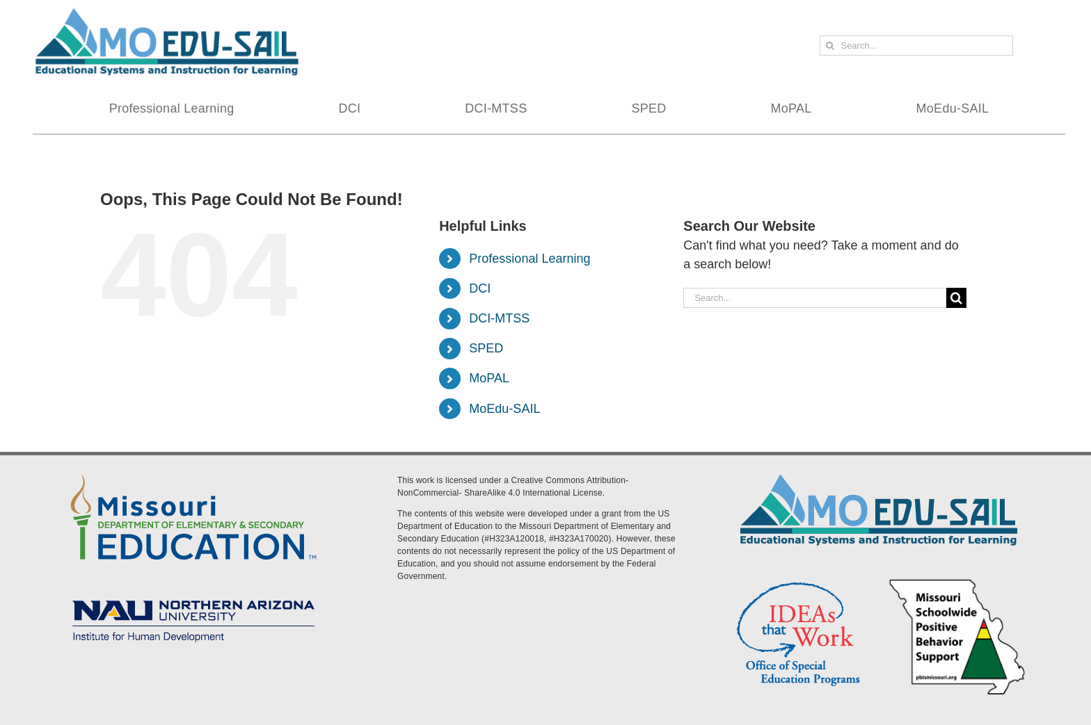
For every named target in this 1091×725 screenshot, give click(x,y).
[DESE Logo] (193, 472)
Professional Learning (529, 259)
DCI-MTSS (499, 318)
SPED (486, 348)
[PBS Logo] (957, 581)
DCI (480, 288)
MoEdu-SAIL (504, 409)
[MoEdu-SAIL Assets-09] (193, 596)
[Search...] (916, 45)
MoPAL (489, 378)
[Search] (830, 45)
